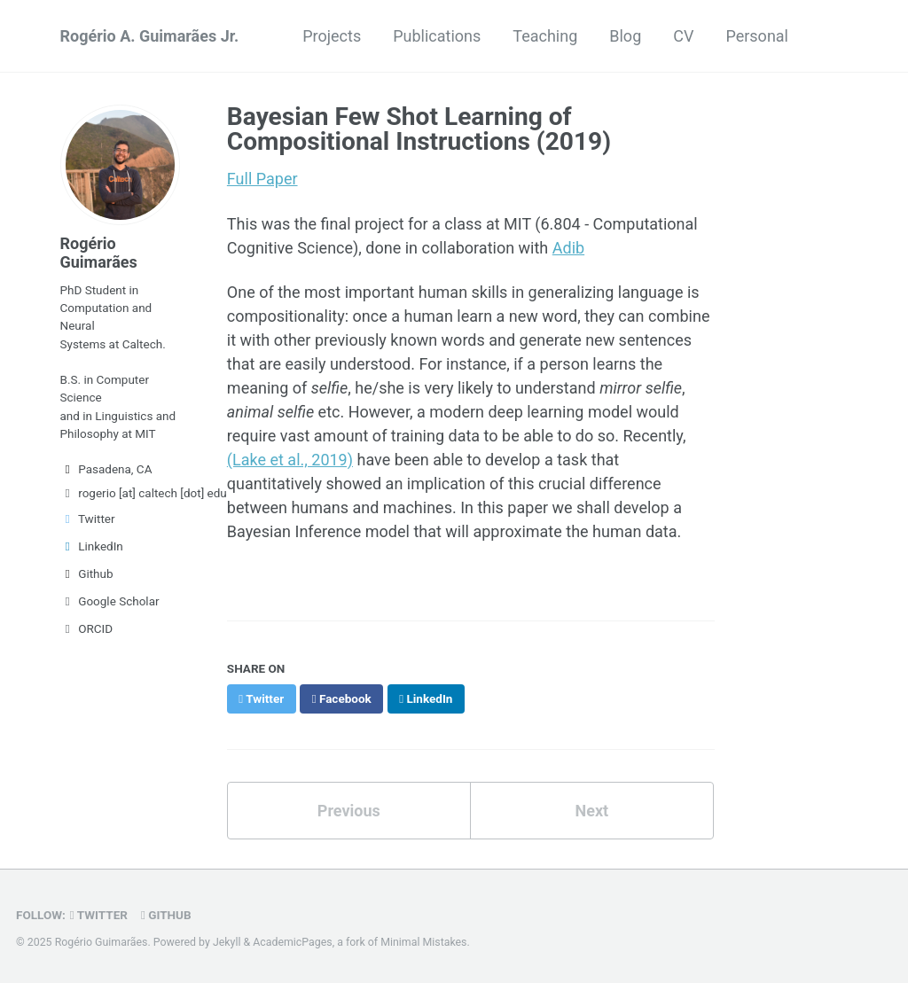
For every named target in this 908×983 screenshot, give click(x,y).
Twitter (87, 518)
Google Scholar (110, 601)
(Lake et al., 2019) (290, 459)
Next (591, 810)
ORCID (87, 628)
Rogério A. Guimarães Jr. (149, 36)
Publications (437, 36)
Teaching (545, 36)
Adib (568, 247)
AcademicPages (292, 942)
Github (87, 573)
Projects (331, 36)
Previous (348, 810)
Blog (625, 36)
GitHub (166, 915)
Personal (756, 36)
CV (683, 36)
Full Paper (262, 178)
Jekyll (227, 942)
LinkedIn (91, 546)
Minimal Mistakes (423, 942)
